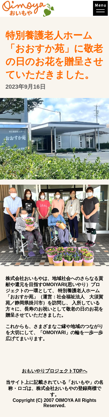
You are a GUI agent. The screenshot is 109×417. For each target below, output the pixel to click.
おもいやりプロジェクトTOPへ (54, 370)
